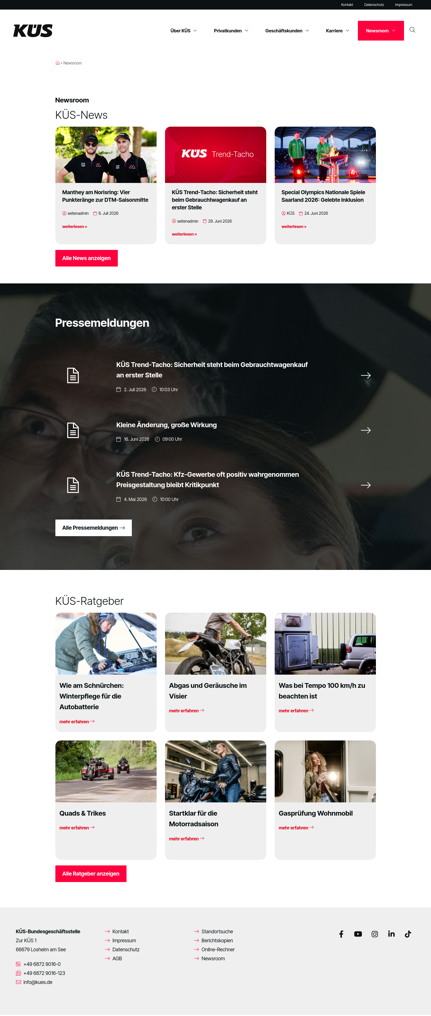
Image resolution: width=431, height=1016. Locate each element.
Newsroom (381, 31)
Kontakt (347, 5)
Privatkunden (231, 31)
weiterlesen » (74, 226)
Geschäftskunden (287, 31)
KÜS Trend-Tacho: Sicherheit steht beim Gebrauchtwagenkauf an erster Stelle (215, 200)
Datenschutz (374, 5)
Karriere (337, 31)
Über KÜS (184, 31)
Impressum (403, 5)
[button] (12, 1003)
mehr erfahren (77, 722)
